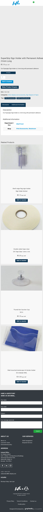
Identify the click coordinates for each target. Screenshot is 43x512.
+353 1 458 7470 (5, 471)
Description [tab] (5, 105)
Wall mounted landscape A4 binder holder (21, 370)
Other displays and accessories (16, 95)
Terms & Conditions (22, 501)
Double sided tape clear (21, 249)
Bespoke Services (27, 442)
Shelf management (27, 440)
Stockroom (32, 129)
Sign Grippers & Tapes (32, 95)
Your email (21, 408)
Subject (21, 415)
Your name (21, 402)
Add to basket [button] (21, 200)
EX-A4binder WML (21, 373)
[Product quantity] (3, 77)
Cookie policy (21, 504)
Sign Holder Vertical (21, 191)
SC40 (21, 312)
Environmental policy (6, 444)
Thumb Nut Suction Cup (22, 310)
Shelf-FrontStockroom (23, 98)
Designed (12, 509)
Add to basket (7, 81)
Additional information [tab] (18, 105)
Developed (19, 509)
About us (3, 440)
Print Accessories (10, 98)
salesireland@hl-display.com (8, 473)
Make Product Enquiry (9, 87)
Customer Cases (5, 442)
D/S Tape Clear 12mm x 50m (21, 252)
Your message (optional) (21, 424)
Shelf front (19, 124)
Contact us (33, 501)
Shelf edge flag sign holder (21, 188)
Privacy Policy (10, 501)
